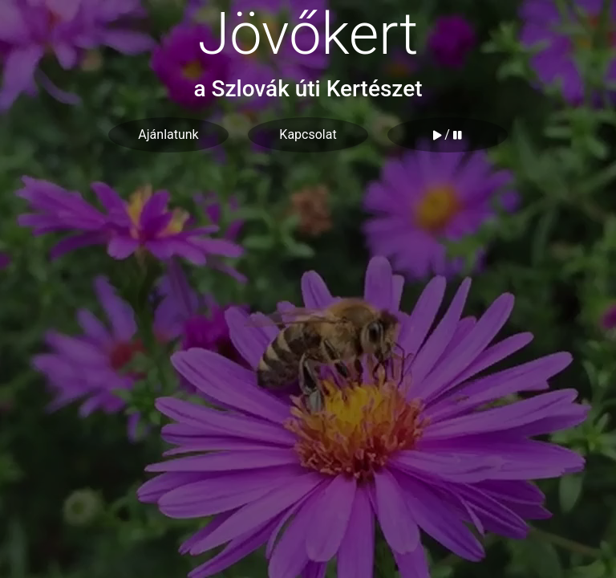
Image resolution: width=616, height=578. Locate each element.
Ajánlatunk (168, 134)
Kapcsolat (307, 134)
